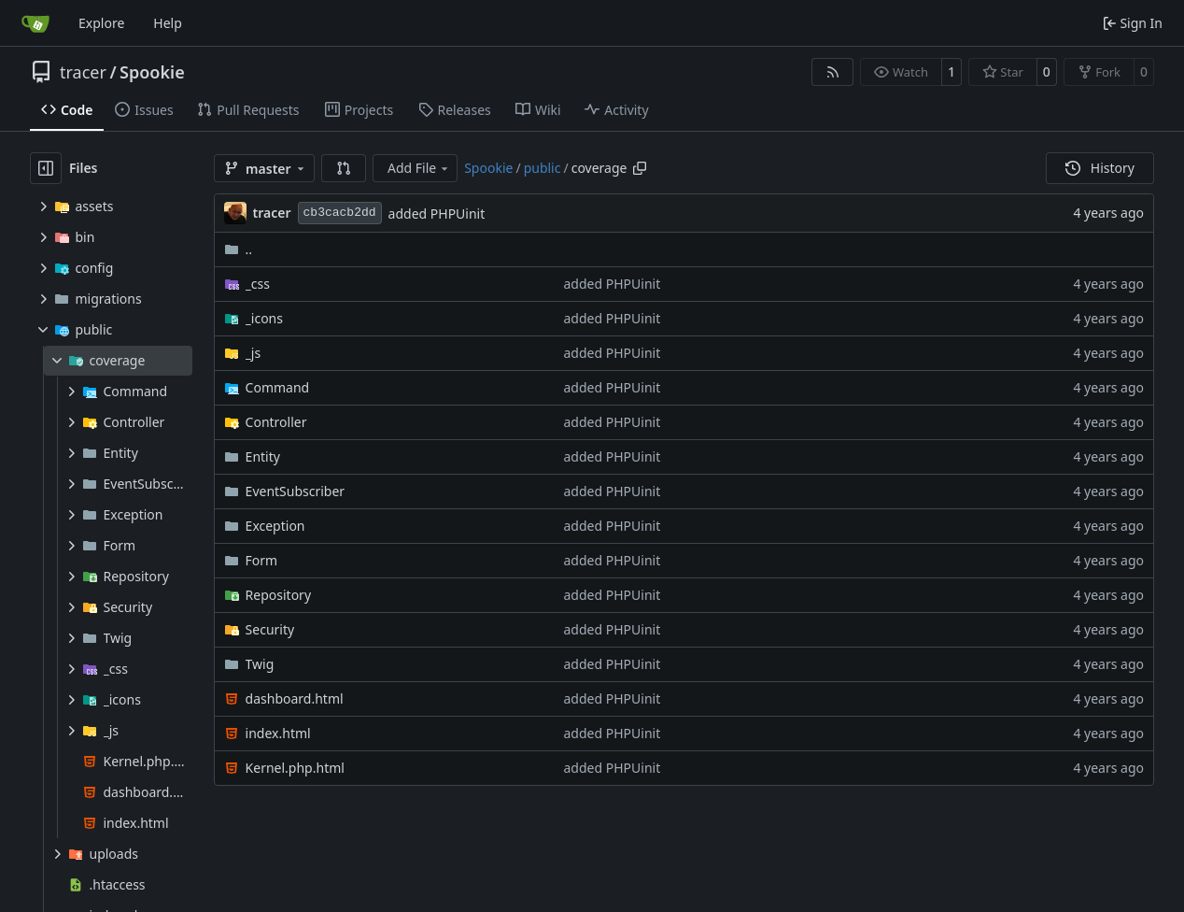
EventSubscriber (295, 491)
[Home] (35, 23)
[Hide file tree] (46, 168)
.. (238, 249)
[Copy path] (639, 168)
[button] (343, 168)
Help (167, 23)
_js (253, 353)
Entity (263, 456)
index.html (278, 733)
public (542, 168)
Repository (278, 595)
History (1100, 168)
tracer (83, 72)
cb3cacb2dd (339, 213)
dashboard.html (295, 698)
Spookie (152, 72)
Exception (275, 525)
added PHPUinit (437, 213)
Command (278, 387)
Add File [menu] (419, 168)
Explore (101, 23)
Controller (276, 422)
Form (262, 560)
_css (258, 283)
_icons (264, 318)
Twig (260, 664)
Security (270, 629)
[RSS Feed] (832, 72)
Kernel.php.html (295, 768)
